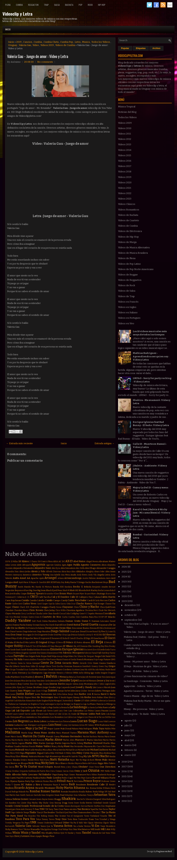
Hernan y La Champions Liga (32, 672)
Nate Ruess (45, 760)
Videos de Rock (126, 285)
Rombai (35, 791)
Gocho (60, 666)
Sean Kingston (47, 795)
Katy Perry (18, 697)
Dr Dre (35, 635)
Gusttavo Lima (78, 669)
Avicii (108, 578)
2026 (125, 566)
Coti (7, 617)
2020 (125, 596)
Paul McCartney (24, 778)
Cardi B (91, 600)
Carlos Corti (17, 604)
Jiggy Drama (44, 684)
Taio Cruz (58, 809)
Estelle (102, 650)
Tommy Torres (48, 819)
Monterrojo (55, 756)
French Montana (84, 659)
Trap (46, 4)
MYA (97, 725)
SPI (105, 792)
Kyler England (43, 700)
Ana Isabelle (55, 575)
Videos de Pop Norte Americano (136, 269)
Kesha (87, 697)
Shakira (68, 798)
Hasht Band (110, 669)
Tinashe (103, 816)
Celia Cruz (71, 604)
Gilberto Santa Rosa (21, 666)
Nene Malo (101, 759)
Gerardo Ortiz (86, 663)
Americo (27, 574)
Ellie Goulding (94, 646)
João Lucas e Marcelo (102, 687)
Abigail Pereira (92, 561)
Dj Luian (109, 631)
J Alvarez (38, 676)
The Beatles (49, 812)
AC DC (62, 561)
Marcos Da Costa (34, 736)
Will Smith (95, 829)
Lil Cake (58, 714)
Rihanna (79, 787)
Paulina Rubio (39, 778)
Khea (106, 697)
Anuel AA (25, 578)
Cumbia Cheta (51, 42)
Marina (101, 736)
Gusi (26, 669)
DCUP (101, 617)
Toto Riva (72, 819)
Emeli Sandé (21, 650)
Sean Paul (59, 795)
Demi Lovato (52, 628)
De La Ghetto (18, 628)
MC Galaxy (89, 725)
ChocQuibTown (107, 607)
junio (127, 730)
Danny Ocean (32, 625)
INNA (75, 672)
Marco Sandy (16, 736)
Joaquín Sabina (72, 684)
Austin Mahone (89, 578)
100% (7, 561)
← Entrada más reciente (19, 443)
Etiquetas (141, 48)
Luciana (9, 725)
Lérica (81, 725)
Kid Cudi (14, 700)
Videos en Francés (128, 301)
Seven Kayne (41, 799)
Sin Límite (21, 803)
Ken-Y (57, 697)
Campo (57, 600)
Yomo (108, 833)
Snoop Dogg (60, 802)
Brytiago (101, 593)
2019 (18, 42)
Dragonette (43, 635)
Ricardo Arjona (24, 787)
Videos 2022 (124, 193)
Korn (34, 700)
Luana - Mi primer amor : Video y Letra (145, 661)
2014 (124, 781)
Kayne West (31, 697)
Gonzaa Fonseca (72, 666)
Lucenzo (111, 721)
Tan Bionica (83, 809)
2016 (124, 771)
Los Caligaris (78, 717)
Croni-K (38, 617)
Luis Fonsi (55, 724)
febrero (129, 750)
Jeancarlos (55, 681)
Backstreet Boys (100, 582)
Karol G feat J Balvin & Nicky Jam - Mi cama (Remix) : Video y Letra (151, 512)
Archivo (156, 48)
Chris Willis (60, 610)
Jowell (72, 687)
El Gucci (110, 638)
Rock (90, 4)
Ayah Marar (24, 582)
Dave (64, 625)
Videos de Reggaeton (129, 280)
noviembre (131, 610)
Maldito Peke (110, 728)
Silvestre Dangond (93, 799)
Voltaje (65, 829)
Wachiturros (84, 829)
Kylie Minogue (55, 700)
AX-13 (69, 561)
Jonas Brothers (34, 687)
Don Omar (16, 634)
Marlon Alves (68, 740)
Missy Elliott (15, 756)
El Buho (64, 638)
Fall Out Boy (103, 653)
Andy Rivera (82, 575)
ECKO (99, 634)
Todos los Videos (100, 42)
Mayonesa (88, 746)
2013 (124, 786)
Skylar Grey (48, 803)
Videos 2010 (124, 128)
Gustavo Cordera (62, 669)
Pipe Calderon (36, 781)
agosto (128, 720)
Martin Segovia (62, 743)
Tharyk (40, 812)
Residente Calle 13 (97, 784)
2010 (124, 801)
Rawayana (47, 785)
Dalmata (61, 621)
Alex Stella (80, 568)
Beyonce (19, 590)
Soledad (97, 802)
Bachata (69, 4)
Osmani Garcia (61, 771)
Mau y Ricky (57, 746)
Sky (40, 802)
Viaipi (102, 826)
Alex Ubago (90, 568)
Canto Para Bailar (77, 600)
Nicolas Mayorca (75, 763)
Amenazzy (17, 575)
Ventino (87, 826)
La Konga (65, 704)
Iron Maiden (26, 677)
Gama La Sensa (24, 663)
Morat (65, 756)
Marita (8, 740)
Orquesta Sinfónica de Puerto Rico (35, 771)
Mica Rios (47, 750)
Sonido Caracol (109, 803)
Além (107, 571)
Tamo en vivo (70, 809)
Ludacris (18, 725)
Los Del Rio (106, 717)
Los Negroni (21, 721)
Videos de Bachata (128, 215)
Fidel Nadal (106, 656)
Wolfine (56, 833)
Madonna (104, 725)
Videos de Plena (126, 258)
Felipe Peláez (68, 656)
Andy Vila (92, 575)
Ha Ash (95, 669)
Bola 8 (112, 590)
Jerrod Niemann (90, 681)
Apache (35, 578)
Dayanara (104, 625)
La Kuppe (75, 704)
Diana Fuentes (16, 631)
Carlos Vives (30, 603)
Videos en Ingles (127, 307)
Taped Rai (94, 809)
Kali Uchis (57, 694)
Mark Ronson (37, 740)
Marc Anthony (99, 732)
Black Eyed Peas (54, 590)
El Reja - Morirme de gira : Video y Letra (145, 666)
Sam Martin (10, 795)
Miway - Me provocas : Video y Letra (143, 709)
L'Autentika (66, 700)
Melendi (19, 749)
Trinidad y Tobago (107, 819)
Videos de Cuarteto (128, 220)
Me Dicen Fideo (108, 746)
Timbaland (94, 816)
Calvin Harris (108, 597)
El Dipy (87, 638)
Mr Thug (79, 756)
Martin (106, 740)
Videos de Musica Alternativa (134, 247)
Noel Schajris (45, 766)
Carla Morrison (101, 600)
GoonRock (86, 666)
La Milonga (108, 704)
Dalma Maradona (49, 621)
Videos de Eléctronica (130, 231)
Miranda (94, 753)
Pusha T (9, 785)
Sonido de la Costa (53, 806)
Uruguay (12, 45)
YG (66, 833)
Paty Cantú (10, 778)
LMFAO (93, 700)
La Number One (17, 707)
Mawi (67, 746)
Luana (73, 721)
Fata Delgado (30, 656)
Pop (80, 4)
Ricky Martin (64, 787)
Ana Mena (65, 575)
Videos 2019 (47, 45)
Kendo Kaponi (67, 697)
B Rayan (32, 582)
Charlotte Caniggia (39, 607)
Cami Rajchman (13, 600)
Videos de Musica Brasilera (133, 253)
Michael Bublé (84, 750)
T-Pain (36, 809)
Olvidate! (83, 766)
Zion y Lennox (22, 836)
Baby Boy (60, 582)
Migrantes (30, 753)
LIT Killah (85, 700)
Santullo (37, 795)
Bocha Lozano (104, 590)
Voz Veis (73, 829)
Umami (40, 823)
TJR (46, 809)
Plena (8, 4)
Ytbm (113, 833)
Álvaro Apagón (36, 836)
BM (48, 582)
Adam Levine (10, 565)
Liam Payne (49, 714)
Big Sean (41, 590)
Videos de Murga (127, 242)
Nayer (72, 760)
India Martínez (12, 677)
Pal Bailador (45, 774)
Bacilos (88, 582)
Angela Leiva (103, 574)
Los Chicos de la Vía (93, 717)
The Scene (60, 816)
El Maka (9, 642)
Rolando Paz (24, 792)
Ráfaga (101, 792)
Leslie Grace (37, 714)
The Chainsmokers (82, 812)
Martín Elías (109, 743)
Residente (81, 784)
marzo (128, 745)
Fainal (94, 653)
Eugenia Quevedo (29, 653)
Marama (83, 732)
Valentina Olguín (101, 823)
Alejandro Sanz (42, 568)
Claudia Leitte (41, 613)
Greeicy (94, 666)
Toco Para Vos (25, 819)
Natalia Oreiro (20, 760)
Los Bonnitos (57, 717)
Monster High (43, 756)
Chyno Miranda (12, 613)
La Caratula (110, 700)
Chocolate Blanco (21, 610)
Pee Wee (77, 778)
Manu (58, 733)
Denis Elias (65, 628)
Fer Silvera (78, 656)
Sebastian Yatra (104, 794)
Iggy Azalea (95, 673)
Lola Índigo (110, 714)
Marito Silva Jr (24, 740)
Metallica (38, 750)
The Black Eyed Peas (64, 812)
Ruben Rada (91, 791)
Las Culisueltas (76, 710)
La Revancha (64, 707)
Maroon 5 (80, 739)
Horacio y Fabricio (64, 673)
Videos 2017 (124, 166)
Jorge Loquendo (63, 687)
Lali (13, 710)
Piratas (46, 781)
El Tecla (26, 646)
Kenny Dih (78, 697)
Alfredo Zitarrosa (53, 571)
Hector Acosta (11, 673)
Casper (45, 604)
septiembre (131, 620)
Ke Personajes (45, 697)
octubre (129, 615)
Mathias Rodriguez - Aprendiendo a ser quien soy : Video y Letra (151, 356)
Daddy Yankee (18, 620)
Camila (25, 600)
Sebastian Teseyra (86, 795)
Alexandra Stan (12, 571)
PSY (102, 771)
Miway (24, 756)
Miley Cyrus (83, 753)
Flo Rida (18, 659)
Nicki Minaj (34, 763)
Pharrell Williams (100, 778)
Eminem (56, 649)
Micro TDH (15, 753)
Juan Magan (24, 690)
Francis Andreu (30, 659)
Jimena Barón (57, 683)
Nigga (100, 763)
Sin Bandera (10, 803)
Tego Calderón (17, 812)
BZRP (53, 582)
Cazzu (63, 604)
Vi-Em (95, 826)
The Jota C (96, 812)
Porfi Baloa (78, 781)
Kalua (64, 694)
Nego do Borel (88, 760)
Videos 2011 (124, 133)
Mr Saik (71, 756)
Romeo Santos (50, 791)
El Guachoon (97, 638)
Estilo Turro (110, 650)
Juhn (73, 690)
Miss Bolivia (105, 753)
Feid (49, 656)
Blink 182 (74, 590)
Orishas (15, 771)
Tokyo (38, 819)
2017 (124, 766)
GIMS (113, 659)
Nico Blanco (61, 763)
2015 (124, 776)
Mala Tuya (98, 728)
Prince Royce (92, 781)
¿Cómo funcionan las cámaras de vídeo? (146, 676)
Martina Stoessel (93, 743)
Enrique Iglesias (73, 649)
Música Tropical (126, 106)
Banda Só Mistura (44, 587)
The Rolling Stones (45, 816)
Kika (20, 700)
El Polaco (68, 642)
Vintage (54, 829)
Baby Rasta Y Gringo (75, 582)
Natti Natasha (59, 759)
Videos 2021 (124, 188)
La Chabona (10, 704)
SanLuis (29, 795)
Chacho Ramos (84, 603)
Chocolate (9, 610)
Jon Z (24, 687)
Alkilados (80, 571)
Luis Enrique (29, 725)
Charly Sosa (55, 607)
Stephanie (110, 806)
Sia (78, 799)
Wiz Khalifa (47, 833)
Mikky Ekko (71, 753)
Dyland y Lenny (84, 635)
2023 (124, 581)
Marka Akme (53, 739)
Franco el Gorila (69, 659)
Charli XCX (24, 607)
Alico (73, 571)
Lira (103, 713)
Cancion (27, 42)
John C (96, 684)
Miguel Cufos (43, 753)
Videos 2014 (124, 150)
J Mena (62, 676)
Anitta (16, 578)
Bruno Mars (66, 593)
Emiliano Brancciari (41, 650)
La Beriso (101, 700)
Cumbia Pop (66, 42)
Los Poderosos (53, 721)
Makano (75, 728)
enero (128, 755)
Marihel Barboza (90, 736)
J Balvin (50, 676)
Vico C (21, 829)
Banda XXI (58, 586)
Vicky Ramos (11, 829)
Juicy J (78, 690)
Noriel (57, 767)
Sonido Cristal (13, 806)
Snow (76, 803)
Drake (50, 635)
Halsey (102, 669)
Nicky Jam (48, 763)
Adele (19, 565)
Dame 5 (86, 621)
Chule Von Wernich (106, 610)
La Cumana (21, 704)
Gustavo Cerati (46, 669)
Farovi (10, 656)
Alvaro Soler (99, 571)
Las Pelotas (89, 711)
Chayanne (67, 607)
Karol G (105, 694)
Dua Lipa (67, 635)
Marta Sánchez (94, 740)
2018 (124, 761)
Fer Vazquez (89, 656)
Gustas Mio (33, 669)
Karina (97, 694)
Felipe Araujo (57, 656)
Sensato (32, 799)
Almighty (90, 571)
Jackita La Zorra (74, 677)
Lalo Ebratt (36, 710)
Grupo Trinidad (16, 669)
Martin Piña (31, 743)
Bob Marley (92, 590)
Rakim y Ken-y (33, 784)
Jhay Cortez (23, 684)
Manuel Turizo (69, 732)
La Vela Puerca (102, 707)
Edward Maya (10, 638)
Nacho (104, 756)
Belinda (87, 586)
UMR (33, 822)
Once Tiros (94, 767)
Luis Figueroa (42, 725)
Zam (7, 836)
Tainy (51, 809)
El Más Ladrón (29, 642)
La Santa (91, 707)
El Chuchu (78, 638)
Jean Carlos (45, 681)
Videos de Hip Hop (128, 236)
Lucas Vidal (103, 721)
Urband (58, 822)
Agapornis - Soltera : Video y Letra (142, 686)
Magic (10, 728)
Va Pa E (74, 822)
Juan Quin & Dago (39, 691)
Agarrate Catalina (53, 565)
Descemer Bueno (80, 628)
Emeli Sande (10, 650)
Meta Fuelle (29, 750)
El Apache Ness (31, 638)
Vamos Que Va (46, 826)
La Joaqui (49, 704)
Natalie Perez (33, 760)
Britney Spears (35, 593)
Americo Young (40, 574)
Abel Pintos (79, 561)
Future (107, 659)
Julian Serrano (88, 691)
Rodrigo (15, 792)
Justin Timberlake (43, 694)
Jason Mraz (21, 681)
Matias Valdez (43, 746)
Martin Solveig (76, 743)
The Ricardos (30, 816)
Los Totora (64, 721)
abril (127, 740)
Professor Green (108, 781)
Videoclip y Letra (17, 13)
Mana (37, 732)
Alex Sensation (68, 568)
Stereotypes (10, 809)
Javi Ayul (29, 681)
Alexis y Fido (38, 571)
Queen (17, 784)
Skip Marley (32, 803)
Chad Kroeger (99, 604)
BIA (44, 582)
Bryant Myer (78, 593)
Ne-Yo (79, 760)
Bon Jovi (9, 593)
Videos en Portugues (129, 318)
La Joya (57, 704)
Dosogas (27, 634)
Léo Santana (73, 725)
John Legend (105, 684)
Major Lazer (53, 728)
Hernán (52, 672)
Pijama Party (24, 781)
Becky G (78, 586)
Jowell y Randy (84, 687)
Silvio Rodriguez (109, 799)
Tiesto (86, 816)
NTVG (96, 756)
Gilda (32, 666)
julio (127, 725)
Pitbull (61, 781)
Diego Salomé (60, 631)
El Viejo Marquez (55, 646)
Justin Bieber (25, 694)
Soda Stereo (86, 802)
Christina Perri (91, 610)
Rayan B (56, 785)
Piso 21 (52, 781)
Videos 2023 (124, 198)
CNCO (34, 596)
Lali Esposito (23, 710)
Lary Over (63, 711)
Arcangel (50, 578)
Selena (8, 799)
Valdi (81, 823)
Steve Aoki (20, 809)
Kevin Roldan (97, 697)
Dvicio (74, 634)
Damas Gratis (73, 621)
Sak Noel (111, 792)
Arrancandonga (73, 578)
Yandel (86, 832)
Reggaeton (33, 4)
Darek (51, 625)
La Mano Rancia (95, 704)
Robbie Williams (103, 788)
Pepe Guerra (86, 778)
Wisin (16, 832)
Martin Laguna (18, 743)
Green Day (103, 666)
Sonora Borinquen (72, 806)
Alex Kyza (56, 568)
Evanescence (52, 653)
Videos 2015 (124, 155)
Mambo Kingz (27, 733)
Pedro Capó (67, 778)
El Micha (18, 642)
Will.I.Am (105, 829)
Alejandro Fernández (23, 568)
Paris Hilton (92, 774)
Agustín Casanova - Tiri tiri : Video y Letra (146, 691)
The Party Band (14, 815)
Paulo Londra (54, 777)
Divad (83, 631)
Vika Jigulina (45, 829)
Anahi (73, 574)
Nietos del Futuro (89, 763)
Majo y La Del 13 (36, 728)
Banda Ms (29, 586)
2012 (124, 791)
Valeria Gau (25, 45)
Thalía (32, 812)
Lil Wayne (82, 713)
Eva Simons (42, 653)
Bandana (68, 587)
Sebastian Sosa (71, 795)
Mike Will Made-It (58, 753)
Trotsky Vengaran (13, 823)
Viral (60, 829)
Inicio (8, 29)
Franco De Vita (43, 659)
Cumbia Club (74, 617)
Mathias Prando (28, 746)
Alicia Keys (66, 571)
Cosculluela (109, 613)
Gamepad (36, 663)
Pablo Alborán (13, 774)
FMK (60, 653)
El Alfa (19, 638)
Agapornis (38, 564)
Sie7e (82, 799)
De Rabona (39, 628)
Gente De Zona (51, 662)
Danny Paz (44, 625)
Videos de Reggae (128, 274)
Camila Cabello (37, 600)
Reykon (9, 788)
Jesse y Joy (103, 680)
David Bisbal (73, 624)
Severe (51, 799)
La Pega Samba (52, 707)
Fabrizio (87, 653)
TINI (42, 809)
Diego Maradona (44, 631)
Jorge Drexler (49, 687)
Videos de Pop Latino (129, 263)
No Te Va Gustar (26, 766)
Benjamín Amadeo (100, 587)
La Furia (40, 704)
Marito (14, 740)
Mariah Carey (53, 736)
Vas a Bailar (78, 826)
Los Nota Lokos (37, 721)
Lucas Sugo (87, 721)
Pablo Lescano (29, 774)
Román (64, 791)
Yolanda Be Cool (98, 833)
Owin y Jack (80, 771)
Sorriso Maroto (87, 806)
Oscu (52, 771)
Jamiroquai (110, 677)
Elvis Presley (110, 646)
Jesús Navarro (11, 684)
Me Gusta (10, 750)
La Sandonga (78, 707)
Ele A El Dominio (81, 646)
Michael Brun (71, 750)
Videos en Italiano (128, 312)
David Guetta (89, 624)
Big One (33, 590)
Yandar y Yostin (74, 833)
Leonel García (24, 714)
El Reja (97, 642)
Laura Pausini (101, 710)
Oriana (8, 771)
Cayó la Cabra (54, 604)
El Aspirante (44, 638)
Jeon (81, 681)
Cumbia (19, 4)
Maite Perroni (19, 728)
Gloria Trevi (51, 666)
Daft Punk (36, 621)
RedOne (64, 785)
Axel (15, 582)
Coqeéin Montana (95, 613)
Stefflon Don (99, 806)
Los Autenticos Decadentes (36, 717)
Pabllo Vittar (110, 771)
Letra (77, 42)
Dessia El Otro (97, 628)
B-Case (40, 582)
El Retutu (108, 642)
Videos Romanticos (128, 209)
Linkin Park (94, 713)
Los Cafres (68, 717)
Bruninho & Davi (51, 593)
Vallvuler (36, 826)
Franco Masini (56, 659)
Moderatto (33, 756)
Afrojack (26, 565)
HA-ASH (88, 669)
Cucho (65, 617)
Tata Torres (103, 809)
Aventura (100, 578)
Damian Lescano (100, 621)
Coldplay (74, 613)
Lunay (65, 725)
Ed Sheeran (109, 634)
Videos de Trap (126, 296)
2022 (124, 586)
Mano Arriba (48, 732)
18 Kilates (23, 561)
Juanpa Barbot (64, 691)
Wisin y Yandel (31, 832)
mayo (128, 735)
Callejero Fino (86, 597)
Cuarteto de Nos (51, 616)
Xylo (62, 833)
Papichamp (58, 774)
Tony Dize (60, 819)
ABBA (55, 561)
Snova (70, 803)
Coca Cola (64, 613)
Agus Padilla (73, 564)
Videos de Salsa (126, 290)
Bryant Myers (91, 593)
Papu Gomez (69, 774)
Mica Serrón (59, 750)
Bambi (20, 587)
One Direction (107, 766)
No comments (45, 62)
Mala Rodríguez (85, 728)
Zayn (11, 836)
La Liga (84, 704)
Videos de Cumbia (65, 45)
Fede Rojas (41, 656)
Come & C (83, 613)
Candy (64, 600)
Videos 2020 (124, 182)
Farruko (19, 656)
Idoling (87, 673)
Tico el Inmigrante (75, 816)
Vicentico (110, 826)
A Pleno (49, 561)
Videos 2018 (124, 171)
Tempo (26, 812)
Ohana (75, 767)
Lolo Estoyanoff (13, 717)
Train (91, 819)
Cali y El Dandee (60, 597)
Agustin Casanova (91, 564)
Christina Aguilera (75, 610)
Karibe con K (86, 694)
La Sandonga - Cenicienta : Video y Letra (146, 681)
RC (22, 784)
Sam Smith (20, 795)
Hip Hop (101, 4)
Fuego (100, 659)
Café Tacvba (44, 597)
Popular (125, 48)
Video (36, 45)
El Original (41, 642)
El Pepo (51, 642)
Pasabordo (102, 774)
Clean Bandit (53, 613)
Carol (39, 604)
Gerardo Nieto (70, 663)
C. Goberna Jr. (21, 597)
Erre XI (96, 650)
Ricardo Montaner (45, 788)
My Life (87, 756)
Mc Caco (97, 746)
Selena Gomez (21, 799)
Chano (15, 607)
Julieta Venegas (102, 690)
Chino (76, 607)
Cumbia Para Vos (89, 617)
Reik (72, 784)
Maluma (12, 732)
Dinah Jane (75, 631)
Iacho (81, 673)
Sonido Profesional (31, 806)
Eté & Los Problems (13, 653)
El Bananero (55, 638)
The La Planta (108, 812)
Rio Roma (91, 788)
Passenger (111, 774)
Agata (64, 565)
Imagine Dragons (108, 673)
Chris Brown (36, 610)
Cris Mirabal (14, 617)
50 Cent (42, 561)
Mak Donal (65, 728)
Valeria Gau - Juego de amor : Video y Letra (37, 56)
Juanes (52, 690)
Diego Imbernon (30, 631)
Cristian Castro (27, 617)
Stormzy (28, 809)
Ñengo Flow (48, 836)
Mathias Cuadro (13, 746)
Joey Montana (86, 684)
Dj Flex (101, 631)
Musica (86, 42)
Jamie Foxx (101, 677)
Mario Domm (110, 736)
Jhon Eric (34, 684)
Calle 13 (74, 597)
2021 (124, 591)
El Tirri (33, 646)
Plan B (69, 781)
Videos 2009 (125, 123)
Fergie (98, 656)
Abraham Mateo (107, 561)
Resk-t (112, 784)
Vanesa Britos (63, 826)
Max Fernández (76, 746)
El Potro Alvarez (82, 642)
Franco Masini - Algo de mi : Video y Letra (146, 696)
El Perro (59, 642)
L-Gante (76, 700)
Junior (13, 694)
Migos (22, 753)
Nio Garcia (9, 767)
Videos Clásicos (126, 204)
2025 (124, 571)
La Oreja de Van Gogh (35, 707)
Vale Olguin (88, 823)
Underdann (49, 823)
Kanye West (73, 694)
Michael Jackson (99, 749)
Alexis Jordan (25, 571)
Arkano (61, 578)
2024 (125, 576)
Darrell (58, 625)
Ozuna (94, 770)
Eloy (102, 646)
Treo (97, 819)
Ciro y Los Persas (28, 613)
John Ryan (16, 687)
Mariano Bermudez (71, 736)
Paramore (81, 774)
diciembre (130, 605)
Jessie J (112, 681)
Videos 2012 (124, 139)
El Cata (70, 638)
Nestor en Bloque (19, 763)
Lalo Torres (48, 711)
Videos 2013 (124, 144)
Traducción (83, 819)
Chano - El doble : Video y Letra (141, 671)
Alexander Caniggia (105, 568)
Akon (104, 565)
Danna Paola (19, 625)
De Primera (30, 628)
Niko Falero (110, 763)
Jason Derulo (10, 681)
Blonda (82, 590)
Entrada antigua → (104, 443)
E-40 (94, 635)
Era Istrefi (88, 650)
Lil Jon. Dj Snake (69, 714)
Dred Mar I (58, 635)
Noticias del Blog (127, 112)
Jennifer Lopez (69, 680)
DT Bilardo (109, 617)
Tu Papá (25, 822)
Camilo (49, 600)
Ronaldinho (73, 792)
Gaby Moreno (11, 663)
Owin (71, 771)
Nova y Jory (66, 767)
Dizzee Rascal (92, 631)
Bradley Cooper (20, 593)
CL (28, 597)
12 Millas (14, 561)
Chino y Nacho (89, 606)
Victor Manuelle (32, 829)
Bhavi (26, 590)
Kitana (29, 700)
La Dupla (32, 704)
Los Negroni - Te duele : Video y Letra (144, 714)
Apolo (41, 578)
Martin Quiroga (46, 743)
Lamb (55, 711)
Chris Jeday (49, 610)
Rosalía (82, 792)
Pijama (13, 781)
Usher (66, 822)
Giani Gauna (99, 663)
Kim (24, 700)
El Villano (68, 646)
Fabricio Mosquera (73, 652)
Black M (66, 590)
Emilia (30, 649)
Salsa (57, 4)
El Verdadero (42, 646)
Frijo (96, 659)
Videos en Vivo (126, 323)
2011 (124, 796)
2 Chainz (33, 561)
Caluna (97, 597)
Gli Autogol (40, 666)
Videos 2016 (124, 160)
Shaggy (57, 799)
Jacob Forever (90, 677)
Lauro (15, 714)
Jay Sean (37, 681)
